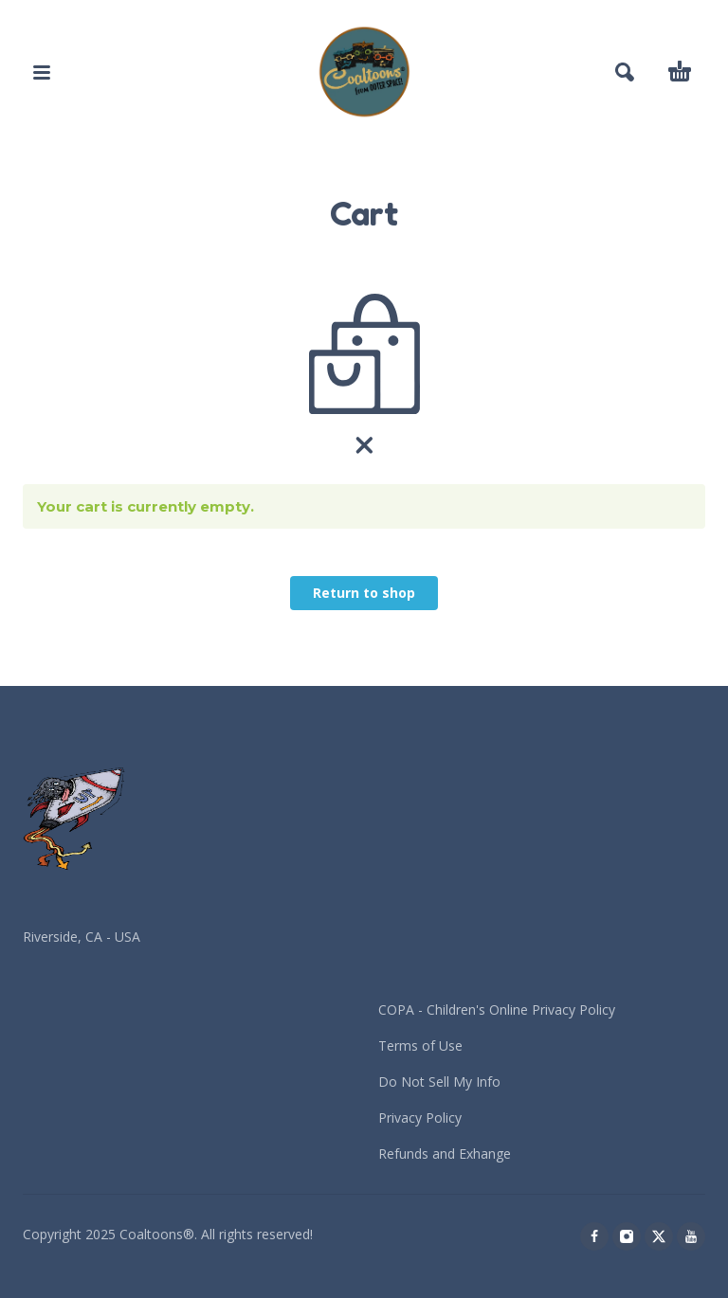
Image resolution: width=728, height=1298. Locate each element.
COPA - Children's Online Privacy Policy (496, 1010)
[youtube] (691, 1236)
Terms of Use (420, 1046)
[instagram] (626, 1236)
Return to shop (364, 593)
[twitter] (659, 1236)
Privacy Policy (420, 1118)
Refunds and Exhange (444, 1154)
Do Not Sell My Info (439, 1082)
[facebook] (594, 1236)
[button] (41, 72)
